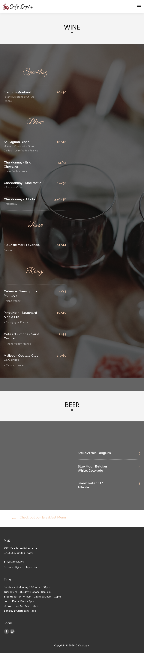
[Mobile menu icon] (139, 6)
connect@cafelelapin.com (22, 567)
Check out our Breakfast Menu (43, 517)
